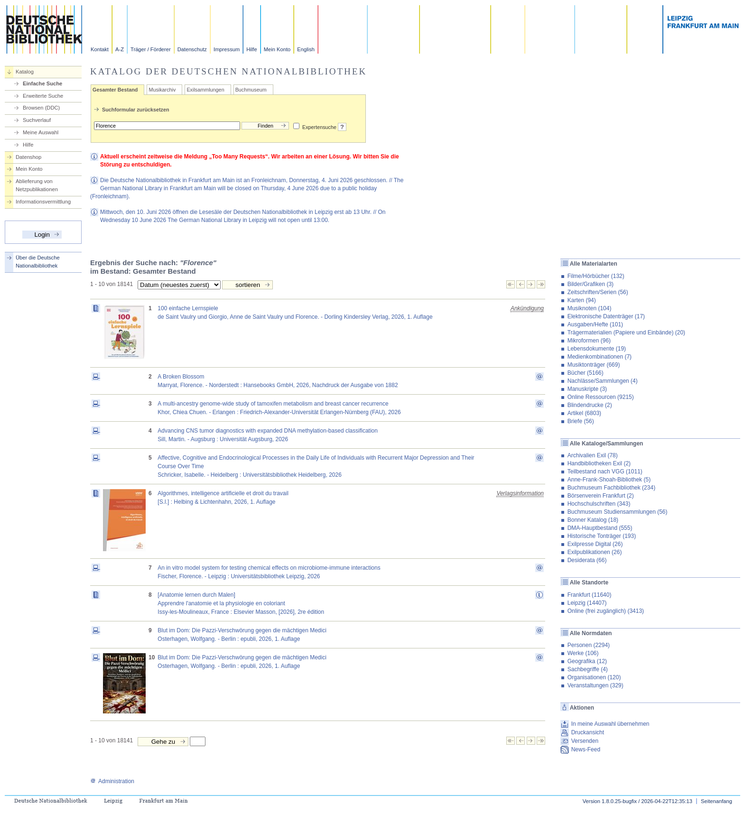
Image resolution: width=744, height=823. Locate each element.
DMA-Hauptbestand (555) (599, 528)
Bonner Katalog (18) (592, 520)
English (306, 49)
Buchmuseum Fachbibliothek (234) (611, 487)
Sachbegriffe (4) (587, 669)
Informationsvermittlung (43, 201)
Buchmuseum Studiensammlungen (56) (617, 512)
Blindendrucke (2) (589, 405)
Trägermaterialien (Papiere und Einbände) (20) (626, 332)
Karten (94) (581, 300)
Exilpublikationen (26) (594, 552)
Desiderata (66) (587, 560)
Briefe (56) (580, 421)
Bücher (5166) (585, 373)
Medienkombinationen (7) (599, 356)
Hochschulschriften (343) (599, 503)
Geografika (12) (587, 661)
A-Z (119, 49)
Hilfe (251, 49)
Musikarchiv (162, 89)
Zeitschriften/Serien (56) (597, 292)
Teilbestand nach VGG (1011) (604, 471)
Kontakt (100, 49)
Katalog (25, 71)
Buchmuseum (251, 89)
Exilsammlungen (205, 89)
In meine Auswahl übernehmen (610, 724)
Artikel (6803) (584, 413)
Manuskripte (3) (587, 389)
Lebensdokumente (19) (596, 348)
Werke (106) (583, 653)
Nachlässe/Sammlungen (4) (602, 381)
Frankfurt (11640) (589, 595)
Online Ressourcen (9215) (600, 397)
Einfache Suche (42, 83)
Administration (112, 781)
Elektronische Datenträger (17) (606, 316)
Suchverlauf (37, 120)
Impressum (227, 49)
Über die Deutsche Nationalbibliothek (38, 261)
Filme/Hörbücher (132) (595, 276)
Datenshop (28, 157)
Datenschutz (192, 49)
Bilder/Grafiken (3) (590, 284)
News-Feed (585, 749)
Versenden (584, 741)
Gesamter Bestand (115, 89)
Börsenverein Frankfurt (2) (600, 495)
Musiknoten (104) (589, 308)
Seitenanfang (716, 801)
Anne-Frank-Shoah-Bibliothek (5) (609, 479)
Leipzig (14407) (587, 603)
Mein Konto (277, 49)
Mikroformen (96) (589, 340)
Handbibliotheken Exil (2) (599, 463)
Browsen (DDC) (41, 108)
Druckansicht (587, 732)
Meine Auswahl (40, 132)
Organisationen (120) (594, 677)
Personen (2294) (588, 645)
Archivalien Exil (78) (592, 455)
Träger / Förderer (150, 49)
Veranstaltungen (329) (595, 685)
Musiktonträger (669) (593, 364)
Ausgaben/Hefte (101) (595, 324)
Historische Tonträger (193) (601, 536)
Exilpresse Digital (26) (595, 544)
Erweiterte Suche (43, 96)
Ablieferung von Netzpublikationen (37, 185)
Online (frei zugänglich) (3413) (605, 611)
